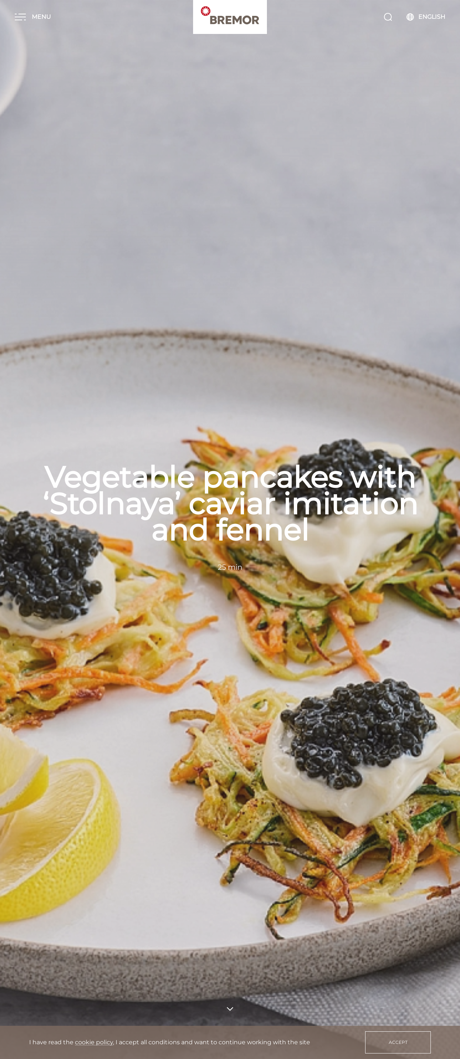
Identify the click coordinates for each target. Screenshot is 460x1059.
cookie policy (94, 1042)
